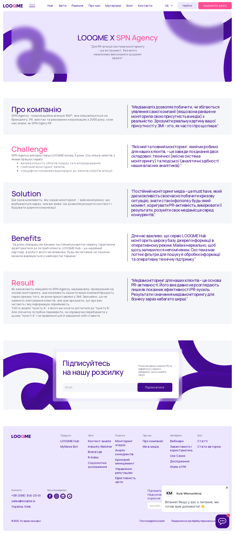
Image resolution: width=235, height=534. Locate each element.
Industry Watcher (100, 447)
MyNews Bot (69, 447)
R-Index (93, 457)
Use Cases (177, 456)
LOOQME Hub (69, 441)
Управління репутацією (124, 471)
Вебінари (177, 441)
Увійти (187, 5)
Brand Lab (95, 452)
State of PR (178, 467)
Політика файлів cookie (152, 521)
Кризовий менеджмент (124, 461)
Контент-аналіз (99, 441)
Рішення (77, 5)
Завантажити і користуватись (181, 448)
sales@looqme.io (23, 501)
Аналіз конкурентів (124, 452)
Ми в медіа (151, 447)
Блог (129, 5)
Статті (202, 441)
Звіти (63, 5)
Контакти (145, 5)
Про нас (94, 5)
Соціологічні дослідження (97, 465)
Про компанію (153, 441)
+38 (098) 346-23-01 (26, 495)
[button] (169, 5)
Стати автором (209, 447)
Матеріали (113, 5)
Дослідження (179, 461)
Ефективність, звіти (126, 480)
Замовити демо (215, 5)
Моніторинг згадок (124, 443)
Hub (50, 5)
